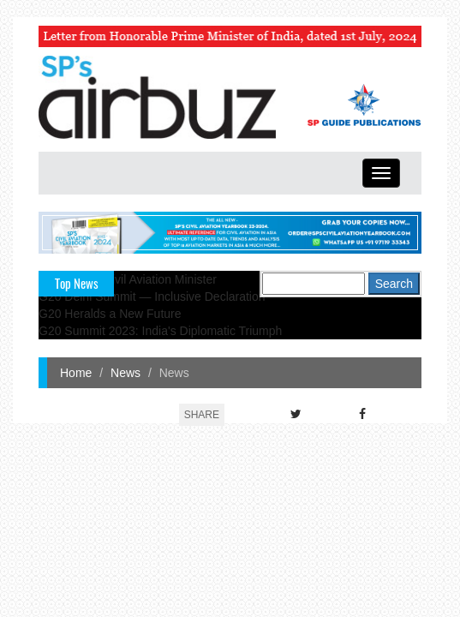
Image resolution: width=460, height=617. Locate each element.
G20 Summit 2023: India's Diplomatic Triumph (160, 331)
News (125, 373)
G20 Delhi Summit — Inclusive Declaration (152, 296)
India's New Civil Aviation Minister (128, 279)
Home (76, 373)
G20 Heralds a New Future (110, 313)
